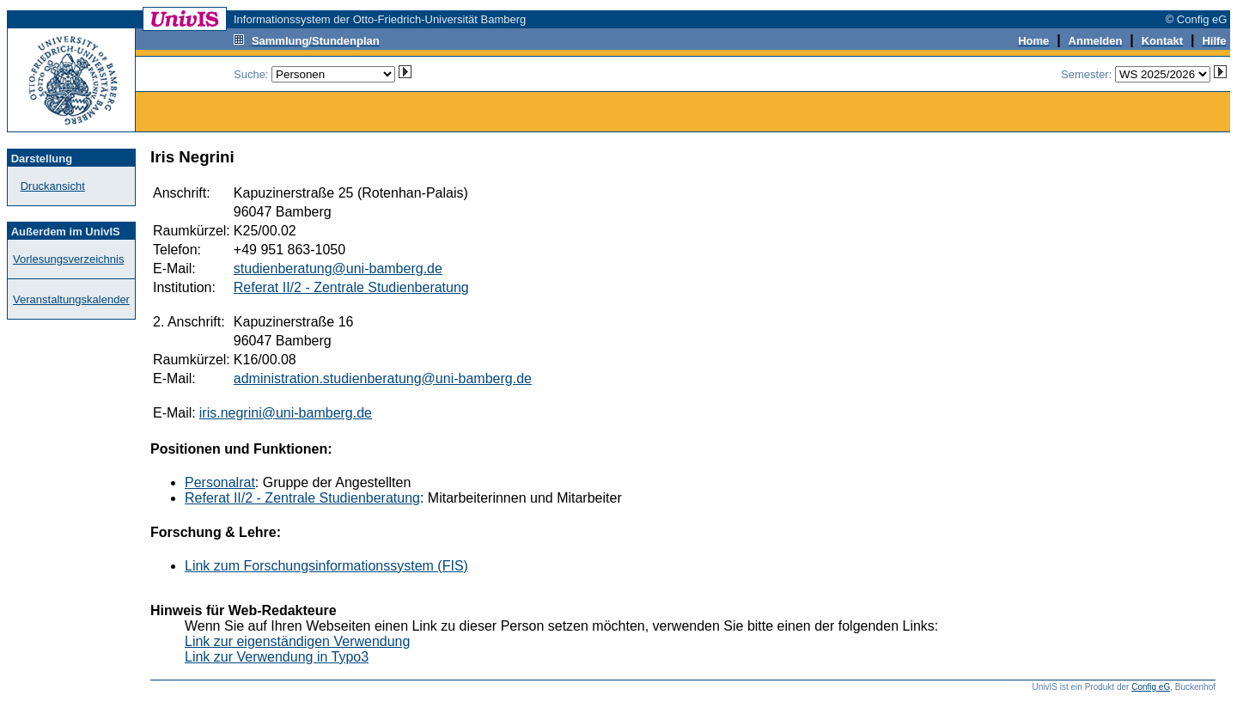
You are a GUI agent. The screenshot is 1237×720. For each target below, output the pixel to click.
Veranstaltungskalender (71, 299)
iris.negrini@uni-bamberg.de (285, 413)
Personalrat (220, 482)
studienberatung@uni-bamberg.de (338, 268)
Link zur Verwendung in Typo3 (277, 657)
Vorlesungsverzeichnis (68, 259)
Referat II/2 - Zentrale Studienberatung (351, 287)
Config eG (1150, 687)
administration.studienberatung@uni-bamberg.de (383, 378)
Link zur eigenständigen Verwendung (297, 641)
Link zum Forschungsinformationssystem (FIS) (326, 565)
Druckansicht (53, 186)
